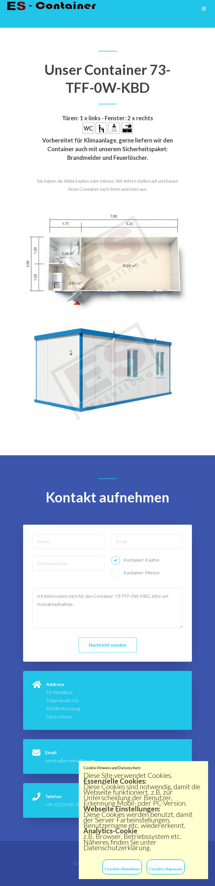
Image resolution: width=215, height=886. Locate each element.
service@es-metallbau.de (70, 760)
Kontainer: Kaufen (141, 560)
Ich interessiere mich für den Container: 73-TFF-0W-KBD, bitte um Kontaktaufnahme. (107, 608)
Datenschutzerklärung (116, 847)
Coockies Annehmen (122, 869)
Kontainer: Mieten (142, 572)
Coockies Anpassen (165, 869)
